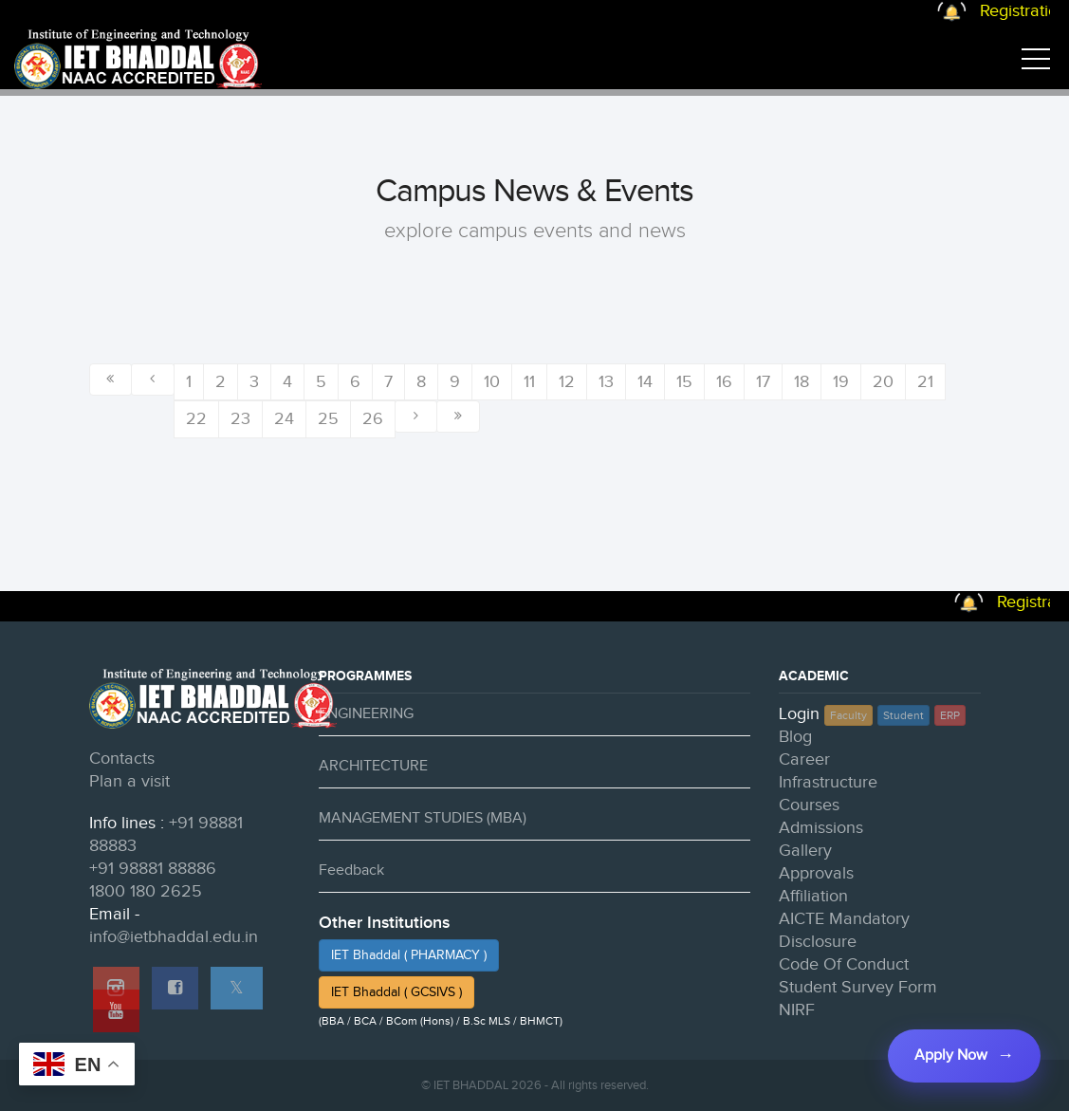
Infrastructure (828, 782)
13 (606, 382)
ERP (950, 715)
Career (804, 759)
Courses (809, 805)
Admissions (821, 828)
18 (801, 382)
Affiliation (813, 896)
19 (841, 382)
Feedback (351, 870)
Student (903, 715)
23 (240, 419)
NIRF (797, 1010)
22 (196, 419)
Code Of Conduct (844, 964)
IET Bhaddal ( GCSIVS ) (396, 992)
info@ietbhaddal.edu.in (173, 937)
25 (328, 419)
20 (883, 382)
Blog (795, 737)
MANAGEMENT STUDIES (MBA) (422, 818)
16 (724, 382)
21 (925, 382)
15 (684, 382)
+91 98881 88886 (152, 869)
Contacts (122, 758)
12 (567, 382)
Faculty (848, 715)
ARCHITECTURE (373, 766)
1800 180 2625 (145, 891)
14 (645, 382)
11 (529, 382)
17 (763, 382)
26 (372, 419)
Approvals (816, 873)
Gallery (805, 851)
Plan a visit (129, 781)
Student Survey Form (858, 987)
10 (492, 382)
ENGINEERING (366, 714)
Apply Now (950, 1055)
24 (284, 419)
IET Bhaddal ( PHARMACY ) (409, 955)
